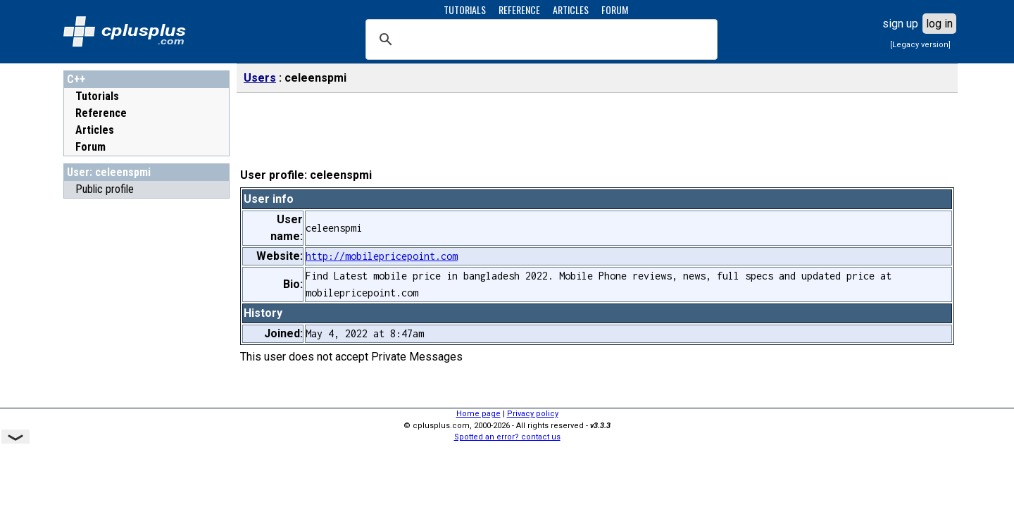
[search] (539, 39)
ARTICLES (571, 9)
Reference (101, 113)
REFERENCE (519, 9)
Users (260, 77)
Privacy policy (532, 413)
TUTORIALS (465, 9)
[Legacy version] (920, 44)
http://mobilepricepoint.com (382, 256)
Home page (478, 413)
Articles (94, 130)
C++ (76, 79)
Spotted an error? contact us (507, 437)
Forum (90, 147)
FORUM (614, 9)
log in (939, 23)
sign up (900, 23)
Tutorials (97, 96)
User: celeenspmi (109, 172)
